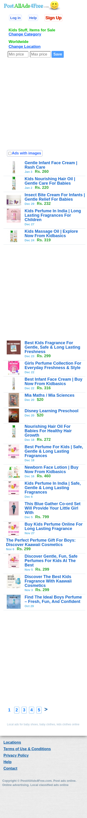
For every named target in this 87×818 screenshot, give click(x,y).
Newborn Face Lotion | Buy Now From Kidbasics (51, 469)
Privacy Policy (16, 755)
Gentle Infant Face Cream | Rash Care (51, 165)
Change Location (25, 46)
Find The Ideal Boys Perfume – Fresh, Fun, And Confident (53, 599)
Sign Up (53, 17)
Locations (12, 742)
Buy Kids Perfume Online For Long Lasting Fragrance (54, 526)
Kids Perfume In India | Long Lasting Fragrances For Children (53, 215)
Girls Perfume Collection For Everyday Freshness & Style (53, 365)
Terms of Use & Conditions (27, 749)
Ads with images (26, 153)
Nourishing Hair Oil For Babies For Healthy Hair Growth (48, 431)
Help (33, 18)
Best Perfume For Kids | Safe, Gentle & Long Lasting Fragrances (54, 451)
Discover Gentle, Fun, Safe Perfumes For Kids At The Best (51, 560)
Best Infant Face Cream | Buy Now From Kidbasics (53, 381)
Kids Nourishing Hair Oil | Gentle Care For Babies (50, 181)
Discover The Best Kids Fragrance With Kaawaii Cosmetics (48, 581)
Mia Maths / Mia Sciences (49, 395)
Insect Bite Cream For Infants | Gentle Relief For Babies (55, 197)
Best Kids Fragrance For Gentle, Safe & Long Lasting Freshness (52, 347)
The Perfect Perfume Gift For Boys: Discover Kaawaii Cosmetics (41, 542)
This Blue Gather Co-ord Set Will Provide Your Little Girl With (53, 508)
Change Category (25, 34)
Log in (15, 18)
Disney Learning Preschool (51, 411)
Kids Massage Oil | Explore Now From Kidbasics (51, 233)
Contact (10, 768)
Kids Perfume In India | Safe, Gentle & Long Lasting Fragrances (53, 487)
